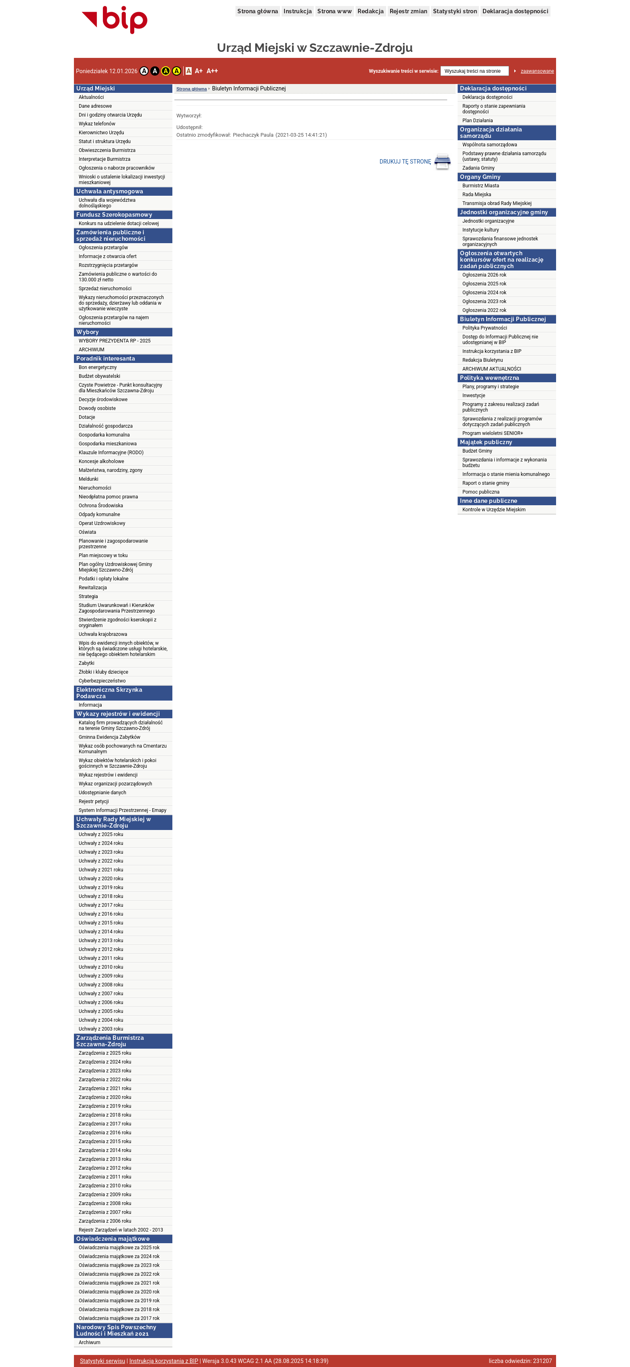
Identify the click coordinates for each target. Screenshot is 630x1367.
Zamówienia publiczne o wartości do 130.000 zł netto (118, 277)
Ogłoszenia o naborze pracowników (117, 168)
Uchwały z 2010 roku (101, 967)
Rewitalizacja (93, 587)
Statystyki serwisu (102, 1361)
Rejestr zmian (409, 11)
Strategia (88, 596)
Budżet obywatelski (99, 376)
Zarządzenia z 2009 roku (105, 1194)
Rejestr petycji (94, 801)
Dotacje (87, 417)
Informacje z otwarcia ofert (108, 256)
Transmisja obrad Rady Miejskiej (497, 203)
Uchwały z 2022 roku (101, 861)
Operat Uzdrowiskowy (102, 523)
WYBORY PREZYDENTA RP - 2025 (115, 341)
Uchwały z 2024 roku (101, 843)
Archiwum (89, 1342)
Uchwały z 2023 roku (101, 852)
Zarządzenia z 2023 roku (105, 1071)
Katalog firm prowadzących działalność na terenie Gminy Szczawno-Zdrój (121, 725)
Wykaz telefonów (97, 124)
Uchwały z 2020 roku (101, 878)
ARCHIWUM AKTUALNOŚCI (491, 369)
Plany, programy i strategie (490, 386)
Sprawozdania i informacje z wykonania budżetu (504, 462)
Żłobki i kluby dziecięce (103, 672)
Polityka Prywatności (484, 328)
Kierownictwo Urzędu (101, 132)
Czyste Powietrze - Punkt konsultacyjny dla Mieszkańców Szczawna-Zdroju (120, 387)
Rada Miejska (476, 194)
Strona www (334, 11)
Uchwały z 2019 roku (101, 887)
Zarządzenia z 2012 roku (105, 1168)
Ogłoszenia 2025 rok (484, 284)
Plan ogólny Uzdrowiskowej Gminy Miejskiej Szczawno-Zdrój (115, 567)
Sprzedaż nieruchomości (105, 288)
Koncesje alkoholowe (101, 461)
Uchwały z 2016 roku (101, 914)
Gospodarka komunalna (104, 435)
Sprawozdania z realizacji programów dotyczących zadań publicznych (502, 421)
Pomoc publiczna (480, 492)
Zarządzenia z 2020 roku (105, 1097)
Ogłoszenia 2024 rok (484, 292)
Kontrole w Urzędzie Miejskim (494, 509)
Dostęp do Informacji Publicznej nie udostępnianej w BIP (500, 339)
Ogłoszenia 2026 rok (484, 275)
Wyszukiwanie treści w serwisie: (403, 71)
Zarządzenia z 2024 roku (105, 1062)
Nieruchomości (95, 488)
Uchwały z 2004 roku (101, 1020)
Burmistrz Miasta (480, 186)
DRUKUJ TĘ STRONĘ (416, 162)
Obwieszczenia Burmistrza (107, 150)
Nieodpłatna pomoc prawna (108, 497)
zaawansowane (537, 71)
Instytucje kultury (480, 230)
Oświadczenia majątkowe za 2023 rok (119, 1265)
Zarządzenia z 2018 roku (105, 1115)
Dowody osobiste (97, 408)
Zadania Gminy (478, 168)
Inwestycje (473, 395)
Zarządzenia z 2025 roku (105, 1053)
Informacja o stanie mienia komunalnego (506, 474)
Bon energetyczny (98, 367)
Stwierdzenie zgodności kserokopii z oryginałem (117, 622)
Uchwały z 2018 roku (101, 896)
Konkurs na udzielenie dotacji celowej (119, 223)
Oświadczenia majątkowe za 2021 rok (119, 1283)
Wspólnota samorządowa (489, 145)
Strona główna (257, 11)
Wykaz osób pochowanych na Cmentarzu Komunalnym (123, 748)
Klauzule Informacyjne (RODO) (111, 452)
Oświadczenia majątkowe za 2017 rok (119, 1318)
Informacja (90, 705)
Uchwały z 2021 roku (101, 870)
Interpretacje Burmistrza (105, 159)
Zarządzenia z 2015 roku (105, 1141)
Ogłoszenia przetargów (103, 247)
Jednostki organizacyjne (488, 221)
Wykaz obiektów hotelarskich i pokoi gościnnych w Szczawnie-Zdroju (117, 763)
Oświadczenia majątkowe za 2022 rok (119, 1274)
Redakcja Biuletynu (482, 360)
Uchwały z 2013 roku (101, 940)
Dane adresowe (95, 106)
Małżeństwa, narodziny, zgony (110, 470)
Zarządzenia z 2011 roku (105, 1177)
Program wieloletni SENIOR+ (492, 433)
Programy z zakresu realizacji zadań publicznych (500, 407)
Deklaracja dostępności (515, 11)
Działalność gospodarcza (106, 426)
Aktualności (91, 97)
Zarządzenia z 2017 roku (105, 1124)
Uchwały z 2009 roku (101, 976)
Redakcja (371, 11)
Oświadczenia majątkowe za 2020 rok (119, 1292)
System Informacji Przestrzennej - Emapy (122, 810)
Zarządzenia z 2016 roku (105, 1132)
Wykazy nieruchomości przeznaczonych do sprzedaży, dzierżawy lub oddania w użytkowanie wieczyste (121, 303)
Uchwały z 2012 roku (101, 949)
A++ (212, 71)
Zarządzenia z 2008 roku (105, 1203)
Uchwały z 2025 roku (101, 834)
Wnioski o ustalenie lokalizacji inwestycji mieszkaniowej (122, 179)
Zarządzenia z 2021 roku (105, 1088)
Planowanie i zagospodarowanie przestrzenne (113, 543)
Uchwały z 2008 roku (101, 985)
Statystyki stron (455, 11)
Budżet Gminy (477, 451)
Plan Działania (477, 120)
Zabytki (86, 663)
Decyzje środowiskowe (103, 399)
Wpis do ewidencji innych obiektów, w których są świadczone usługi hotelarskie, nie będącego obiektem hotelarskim (123, 648)
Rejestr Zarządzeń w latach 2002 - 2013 (121, 1230)
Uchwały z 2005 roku (101, 1011)
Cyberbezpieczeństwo (102, 681)
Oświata (87, 532)
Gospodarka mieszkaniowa (108, 444)
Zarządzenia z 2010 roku (105, 1186)
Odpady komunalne (99, 514)
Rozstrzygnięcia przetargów (108, 265)
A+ (198, 71)
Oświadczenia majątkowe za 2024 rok (119, 1256)
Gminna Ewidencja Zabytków (109, 737)
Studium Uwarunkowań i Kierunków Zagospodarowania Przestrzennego (117, 608)
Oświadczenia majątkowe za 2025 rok (119, 1247)
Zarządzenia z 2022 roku (105, 1079)
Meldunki (88, 479)
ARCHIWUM (91, 350)
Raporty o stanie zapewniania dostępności (494, 109)
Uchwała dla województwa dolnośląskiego (107, 203)
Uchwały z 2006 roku (101, 1002)
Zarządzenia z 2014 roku (105, 1150)
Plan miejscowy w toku (103, 555)
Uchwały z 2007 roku (101, 993)
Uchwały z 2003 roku (101, 1029)
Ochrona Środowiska (101, 505)
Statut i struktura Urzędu (105, 141)
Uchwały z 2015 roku (101, 923)
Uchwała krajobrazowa (103, 634)
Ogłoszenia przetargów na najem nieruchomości (114, 320)
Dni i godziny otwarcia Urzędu (110, 115)
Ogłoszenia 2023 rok (484, 301)
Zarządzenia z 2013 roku (105, 1159)
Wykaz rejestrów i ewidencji (108, 775)
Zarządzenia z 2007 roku (105, 1212)
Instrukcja (298, 11)
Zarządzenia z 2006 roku (105, 1221)
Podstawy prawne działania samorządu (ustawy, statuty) (504, 156)
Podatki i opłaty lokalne (104, 579)
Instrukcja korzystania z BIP (492, 351)
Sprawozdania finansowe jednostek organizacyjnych (500, 241)
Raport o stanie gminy (485, 483)
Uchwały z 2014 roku (101, 932)
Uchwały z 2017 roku (101, 905)
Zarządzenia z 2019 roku (105, 1106)
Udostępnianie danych (102, 792)
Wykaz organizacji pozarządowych (115, 784)
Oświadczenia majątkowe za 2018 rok (119, 1309)
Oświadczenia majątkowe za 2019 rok (119, 1300)
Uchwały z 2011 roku (101, 958)
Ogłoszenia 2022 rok (484, 310)
